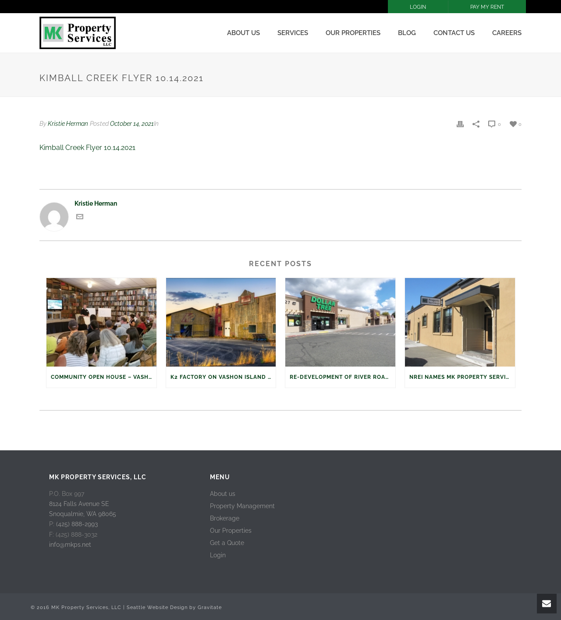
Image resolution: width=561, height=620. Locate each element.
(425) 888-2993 (77, 523)
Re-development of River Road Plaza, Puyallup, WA (342, 377)
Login (218, 555)
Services (292, 33)
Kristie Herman (68, 123)
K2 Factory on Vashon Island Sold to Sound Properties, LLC (223, 377)
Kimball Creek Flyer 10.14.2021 (87, 147)
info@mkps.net (70, 544)
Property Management (242, 506)
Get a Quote (227, 542)
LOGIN (418, 7)
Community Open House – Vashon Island (103, 377)
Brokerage (224, 518)
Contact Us (454, 33)
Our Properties (353, 33)
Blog (407, 33)
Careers (507, 33)
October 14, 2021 (132, 123)
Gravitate (210, 607)
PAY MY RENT (487, 7)
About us (243, 33)
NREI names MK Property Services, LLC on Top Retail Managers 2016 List (462, 377)
